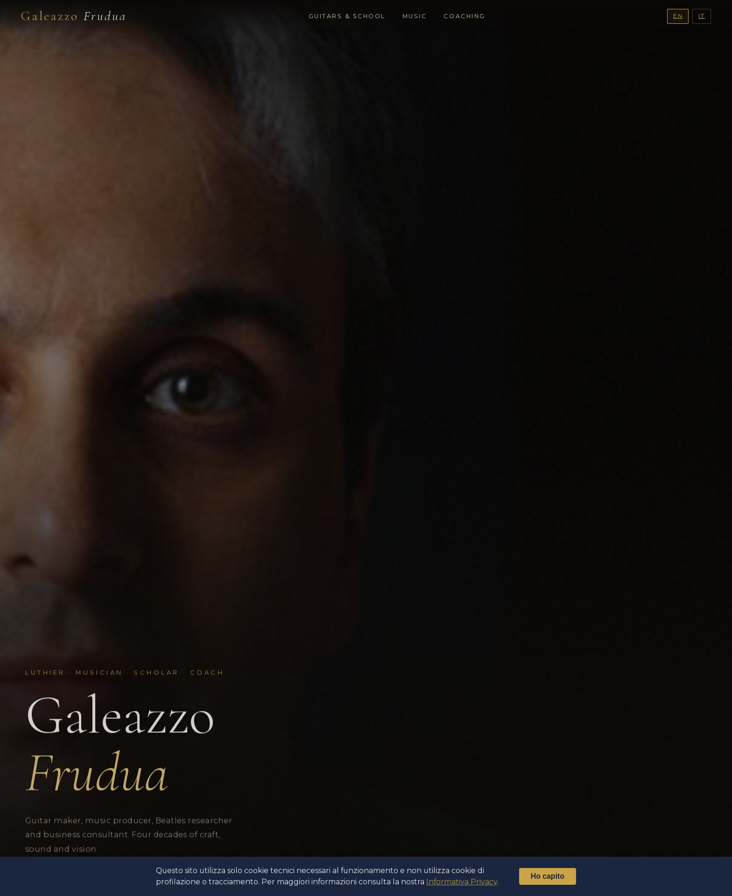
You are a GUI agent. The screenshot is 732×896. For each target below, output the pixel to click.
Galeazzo (74, 16)
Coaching (464, 16)
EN (678, 16)
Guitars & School (347, 16)
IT (701, 16)
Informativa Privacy (461, 881)
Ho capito (547, 876)
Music (414, 16)
